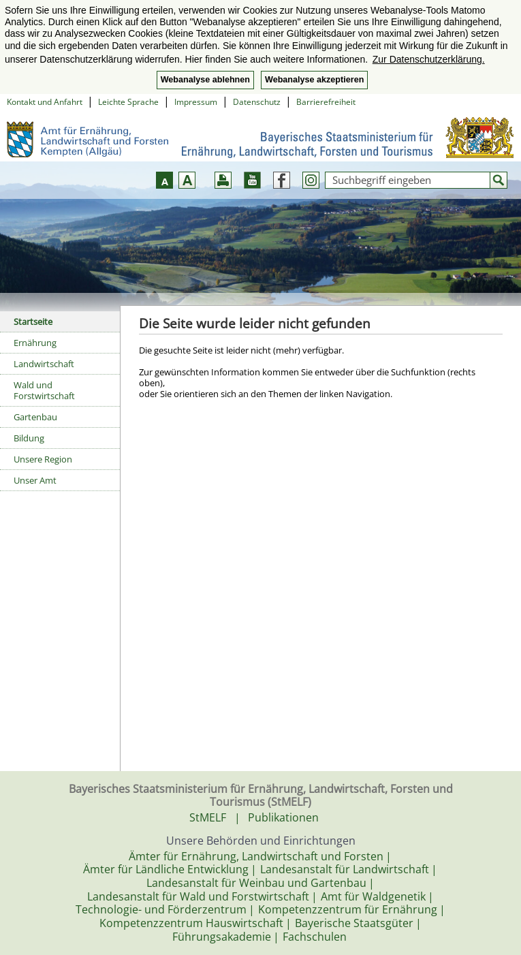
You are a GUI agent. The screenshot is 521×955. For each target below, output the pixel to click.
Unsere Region (43, 459)
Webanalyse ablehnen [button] (205, 79)
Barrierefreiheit (326, 102)
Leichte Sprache (128, 102)
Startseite (33, 321)
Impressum (195, 102)
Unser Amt (35, 480)
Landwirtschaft (44, 364)
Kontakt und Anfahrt (44, 102)
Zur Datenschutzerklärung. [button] (429, 59)
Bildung (29, 438)
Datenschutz (257, 102)
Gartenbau (35, 417)
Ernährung (35, 342)
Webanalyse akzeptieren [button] (314, 79)
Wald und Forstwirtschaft (44, 390)
